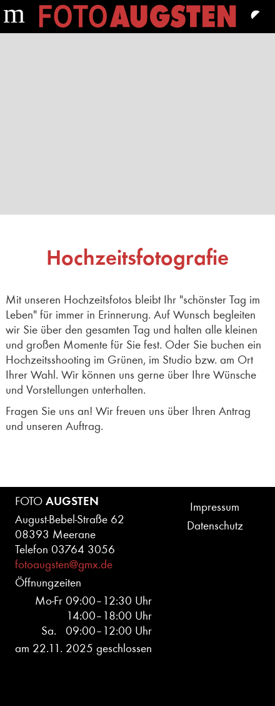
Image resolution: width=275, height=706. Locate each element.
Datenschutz (215, 526)
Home (137, 16)
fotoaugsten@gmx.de (63, 564)
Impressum (214, 507)
